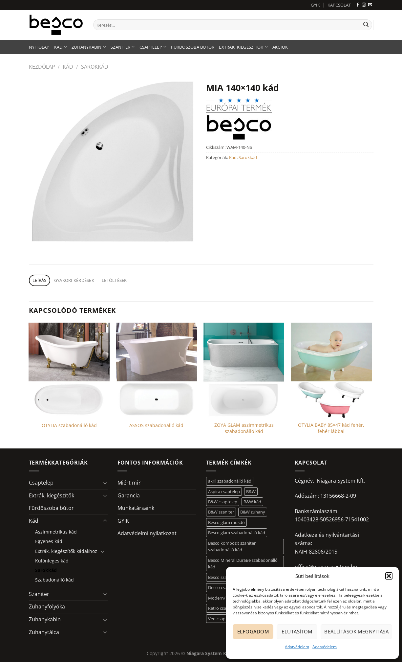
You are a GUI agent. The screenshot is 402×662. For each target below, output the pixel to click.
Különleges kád (52, 561)
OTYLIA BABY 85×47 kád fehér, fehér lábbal (331, 428)
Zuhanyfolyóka (47, 606)
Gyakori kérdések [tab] (74, 280)
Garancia (128, 495)
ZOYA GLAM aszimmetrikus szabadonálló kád (244, 428)
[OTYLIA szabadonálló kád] (69, 370)
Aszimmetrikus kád (56, 532)
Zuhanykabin (89, 47)
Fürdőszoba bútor (192, 47)
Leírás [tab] (39, 280)
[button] (389, 576)
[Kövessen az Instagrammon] (364, 5)
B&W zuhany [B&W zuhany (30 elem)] (252, 512)
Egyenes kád (48, 541)
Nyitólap (39, 47)
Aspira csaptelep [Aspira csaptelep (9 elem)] (224, 491)
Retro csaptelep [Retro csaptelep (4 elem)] (223, 608)
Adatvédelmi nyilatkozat (147, 533)
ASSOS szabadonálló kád (156, 425)
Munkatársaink (135, 508)
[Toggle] (105, 483)
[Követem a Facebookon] (358, 5)
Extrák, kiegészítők (243, 47)
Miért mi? (128, 482)
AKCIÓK (280, 47)
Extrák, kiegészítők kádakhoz (66, 551)
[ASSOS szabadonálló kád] (156, 370)
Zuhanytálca (44, 632)
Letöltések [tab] (114, 280)
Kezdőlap (42, 66)
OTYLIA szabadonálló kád (69, 425)
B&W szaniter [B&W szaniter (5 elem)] (221, 512)
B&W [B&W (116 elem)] (251, 491)
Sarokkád (94, 66)
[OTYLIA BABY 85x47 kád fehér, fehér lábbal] (331, 370)
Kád (60, 47)
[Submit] (365, 25)
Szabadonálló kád (54, 580)
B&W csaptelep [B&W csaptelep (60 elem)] (222, 502)
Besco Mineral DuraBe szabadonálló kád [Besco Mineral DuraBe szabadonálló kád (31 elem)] (243, 563)
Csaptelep (153, 47)
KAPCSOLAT (339, 5)
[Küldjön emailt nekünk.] (370, 5)
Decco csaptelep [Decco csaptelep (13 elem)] (224, 587)
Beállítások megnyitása (356, 631)
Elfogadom (253, 631)
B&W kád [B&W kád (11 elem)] (252, 502)
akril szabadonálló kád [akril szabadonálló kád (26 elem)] (229, 481)
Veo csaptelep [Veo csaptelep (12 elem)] (221, 619)
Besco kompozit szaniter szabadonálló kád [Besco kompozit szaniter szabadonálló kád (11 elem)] (232, 546)
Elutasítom (297, 631)
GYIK (315, 5)
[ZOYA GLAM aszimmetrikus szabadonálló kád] (244, 370)
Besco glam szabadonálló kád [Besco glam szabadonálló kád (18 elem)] (236, 533)
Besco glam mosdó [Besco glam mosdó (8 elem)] (226, 522)
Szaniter (123, 47)
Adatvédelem (297, 647)
